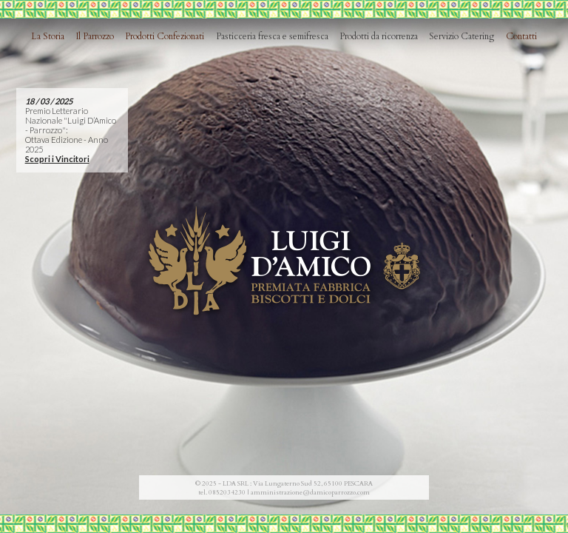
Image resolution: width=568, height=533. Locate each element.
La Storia (47, 36)
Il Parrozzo (95, 36)
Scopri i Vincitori (57, 159)
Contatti (521, 36)
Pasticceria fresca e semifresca (272, 36)
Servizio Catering (461, 36)
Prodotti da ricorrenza (378, 36)
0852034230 (227, 492)
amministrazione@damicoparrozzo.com (310, 492)
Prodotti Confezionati (164, 36)
